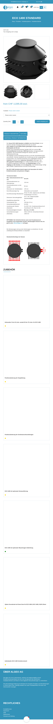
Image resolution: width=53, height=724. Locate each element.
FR (39, 1)
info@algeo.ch (24, 1)
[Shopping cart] (31, 7)
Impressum (6, 710)
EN (41, 1)
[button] (26, 719)
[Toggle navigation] (44, 7)
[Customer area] (18, 7)
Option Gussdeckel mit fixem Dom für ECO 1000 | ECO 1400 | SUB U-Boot (25, 604)
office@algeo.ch (18, 223)
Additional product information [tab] (15, 138)
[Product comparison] (22, 7)
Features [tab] (23, 133)
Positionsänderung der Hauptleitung (15, 378)
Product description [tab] (11, 133)
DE (37, 1)
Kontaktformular (7, 709)
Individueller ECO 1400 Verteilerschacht (16, 661)
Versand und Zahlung (9, 716)
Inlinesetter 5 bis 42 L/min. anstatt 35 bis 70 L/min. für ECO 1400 (23, 322)
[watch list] (27, 7)
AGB (4, 712)
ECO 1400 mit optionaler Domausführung (16, 491)
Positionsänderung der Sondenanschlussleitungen (19, 434)
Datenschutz (6, 714)
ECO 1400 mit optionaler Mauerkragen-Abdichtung (19, 547)
